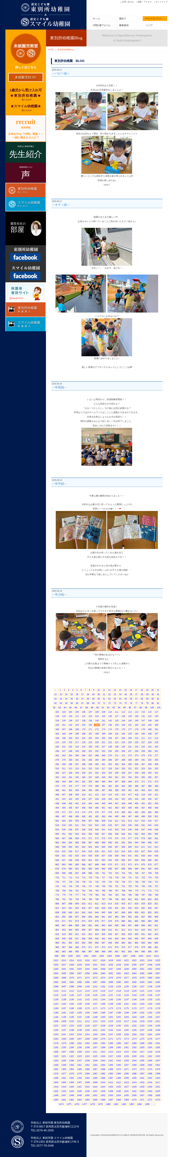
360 (70, 781)
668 (97, 864)
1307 (63, 1052)
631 (64, 855)
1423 (95, 1086)
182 (57, 733)
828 (97, 908)
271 (117, 755)
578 (136, 838)
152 (70, 725)
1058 (87, 973)
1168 (71, 1008)
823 (64, 908)
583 (64, 842)
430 (110, 799)
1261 (142, 1034)
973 (103, 947)
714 (83, 877)
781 (103, 895)
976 (123, 947)
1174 (118, 1008)
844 (97, 912)
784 (123, 895)
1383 (110, 1073)
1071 (79, 977)
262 (57, 755)
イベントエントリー (155, 18)
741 (156, 882)
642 (136, 855)
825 (77, 908)
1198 (87, 1017)
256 (123, 751)
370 (136, 781)
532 (150, 825)
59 (147, 698)
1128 (87, 995)
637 (103, 855)
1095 (157, 982)
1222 (56, 1025)
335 (117, 773)
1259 (126, 1034)
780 (97, 895)
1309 (79, 1052)
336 (123, 773)
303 (117, 764)
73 (115, 703)
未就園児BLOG (25, 77)
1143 (95, 999)
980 (150, 947)
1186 (102, 1012)
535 (64, 829)
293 (156, 760)
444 (97, 803)
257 (130, 751)
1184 (87, 1012)
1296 (87, 1047)
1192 (149, 1012)
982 (57, 951)
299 (90, 764)
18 (142, 690)
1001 (78, 956)
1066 (149, 973)
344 (70, 777)
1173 (110, 1008)
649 (77, 860)
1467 (110, 1099)
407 (64, 794)
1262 (149, 1034)
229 (156, 742)
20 (152, 690)
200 (70, 738)
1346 (149, 1060)
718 (110, 877)
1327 (110, 1056)
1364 (71, 1069)
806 (57, 903)
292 (150, 760)
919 (64, 934)
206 (110, 738)
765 (103, 890)
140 (97, 720)
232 (70, 746)
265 (77, 755)
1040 (56, 969)
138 (83, 720)
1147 (126, 999)
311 (64, 768)
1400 (134, 1078)
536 (70, 829)
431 (117, 799)
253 (103, 751)
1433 (63, 1091)
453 (156, 803)
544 (123, 829)
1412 (118, 1082)
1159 (110, 1004)
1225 (79, 1025)
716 (97, 877)
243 (143, 746)
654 (110, 860)
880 (123, 921)
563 (143, 834)
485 (156, 812)
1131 (110, 995)
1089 (110, 982)
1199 (95, 1017)
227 (143, 742)
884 (150, 921)
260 (150, 751)
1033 (110, 964)
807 (64, 903)
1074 (102, 977)
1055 (63, 973)
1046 (102, 969)
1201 (110, 1017)
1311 (95, 1052)
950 (57, 942)
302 (110, 764)
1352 (87, 1065)
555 (90, 834)
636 (97, 855)
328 (70, 773)
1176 (134, 1008)
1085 (79, 982)
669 (103, 864)
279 (64, 760)
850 (136, 912)
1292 (56, 1047)
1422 (87, 1086)
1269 (95, 1039)
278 (57, 760)
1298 (102, 1047)
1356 (118, 1065)
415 (117, 794)
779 (90, 895)
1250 (56, 1034)
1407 (79, 1082)
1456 (134, 1095)
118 (57, 716)
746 (83, 886)
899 (143, 925)
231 (64, 746)
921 (77, 934)
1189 (126, 1012)
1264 (56, 1039)
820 (150, 903)
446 (110, 803)
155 (90, 725)
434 (136, 799)
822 (57, 908)
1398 (118, 1078)
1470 (134, 1099)
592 (123, 842)
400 (123, 790)
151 (64, 725)
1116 (102, 991)
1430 (149, 1086)
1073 (95, 977)
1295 (79, 1047)
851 (143, 912)
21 (158, 690)
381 (103, 786)
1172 (102, 1008)
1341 (110, 1060)
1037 (142, 964)
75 (126, 703)
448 (123, 803)
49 (93, 698)
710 (57, 877)
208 (123, 738)
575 (117, 838)
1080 (149, 977)
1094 (149, 982)
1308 (71, 1052)
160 (123, 725)
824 (70, 908)
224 (123, 742)
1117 (110, 991)
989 (103, 951)
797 (103, 899)
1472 (149, 1099)
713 (77, 877)
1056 (71, 973)
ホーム (102, 18)
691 (143, 868)
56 (131, 698)
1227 (95, 1025)
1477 (84, 1104)
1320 (56, 1056)
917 (156, 930)
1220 (149, 1021)
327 (64, 773)
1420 (71, 1086)
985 (77, 951)
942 (110, 938)
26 (77, 694)
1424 (102, 1086)
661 (156, 860)
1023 (142, 960)
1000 (70, 956)
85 (70, 707)
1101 (95, 986)
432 (123, 799)
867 (143, 917)
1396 (102, 1078)
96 (130, 707)
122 (83, 716)
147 (143, 720)
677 (156, 864)
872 (70, 921)
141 (103, 720)
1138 (56, 999)
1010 (148, 956)
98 (140, 707)
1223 (63, 1025)
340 (150, 773)
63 (61, 703)
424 (70, 799)
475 (90, 812)
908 (97, 930)
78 (142, 703)
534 (57, 829)
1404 (56, 1082)
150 (57, 725)
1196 (71, 1017)
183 (64, 733)
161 (130, 725)
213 (156, 738)
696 (70, 873)
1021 (126, 960)
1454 (118, 1095)
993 (130, 951)
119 (64, 716)
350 (110, 777)
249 (77, 751)
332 (97, 773)
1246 (134, 1030)
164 (150, 725)
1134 (134, 995)
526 (110, 825)
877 (103, 921)
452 (150, 803)
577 (130, 838)
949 (156, 938)
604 (97, 847)
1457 (142, 1095)
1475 (69, 1104)
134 (57, 720)
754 (136, 886)
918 (57, 934)
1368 (102, 1069)
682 (83, 868)
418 (136, 794)
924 (97, 934)
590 (110, 842)
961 (130, 942)
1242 (102, 1030)
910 (110, 930)
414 (110, 794)
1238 (71, 1030)
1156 (87, 1004)
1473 (157, 1099)
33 (115, 694)
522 (83, 825)
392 (70, 790)
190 (110, 733)
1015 (79, 960)
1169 (79, 1008)
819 (143, 903)
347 (90, 777)
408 (70, 794)
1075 (110, 977)
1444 (149, 1091)
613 (156, 847)
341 (156, 773)
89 (92, 707)
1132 (118, 995)
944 (123, 938)
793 (77, 899)
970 (83, 947)
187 (90, 733)
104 (70, 712)
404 (150, 790)
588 (97, 842)
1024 (149, 960)
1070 (71, 977)
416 (123, 794)
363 (90, 781)
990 (110, 951)
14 (120, 690)
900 (150, 925)
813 (103, 903)
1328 (118, 1056)
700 (97, 873)
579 (143, 838)
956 (97, 942)
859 (90, 917)
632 (70, 855)
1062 (118, 973)
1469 (126, 1099)
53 (115, 698)
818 (136, 903)
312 (70, 768)
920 (70, 934)
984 (70, 951)
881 (130, 921)
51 (104, 698)
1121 (142, 991)
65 (71, 703)
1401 (142, 1078)
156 (97, 725)
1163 (142, 1004)
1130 (102, 995)
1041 (63, 969)
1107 (142, 986)
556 (97, 834)
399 (117, 790)
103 (64, 712)
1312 (102, 1052)
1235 (157, 1025)
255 (117, 751)
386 (136, 786)
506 (83, 820)
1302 (134, 1047)
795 (90, 899)
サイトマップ (161, 2)
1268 (87, 1039)
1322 (71, 1056)
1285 (110, 1043)
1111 (63, 991)
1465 (95, 1099)
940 (97, 938)
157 (103, 725)
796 (97, 899)
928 (123, 934)
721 (130, 877)
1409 (95, 1082)
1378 (71, 1073)
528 (123, 825)
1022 (134, 960)
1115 (95, 991)
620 (97, 851)
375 (64, 786)
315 (90, 768)
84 (65, 707)
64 (66, 703)
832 (123, 908)
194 (136, 733)
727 (64, 882)
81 (158, 703)
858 (83, 917)
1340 (102, 1060)
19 (147, 690)
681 (77, 868)
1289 (142, 1043)
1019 (110, 960)
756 (150, 886)
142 (110, 720)
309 (156, 764)
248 (70, 751)
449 (130, 803)
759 (64, 890)
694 (57, 873)
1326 (102, 1056)
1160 (118, 1004)
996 (150, 951)
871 (64, 921)
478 (110, 812)
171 (90, 729)
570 (83, 838)
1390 (56, 1078)
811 (90, 903)
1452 (102, 1095)
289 (130, 760)
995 (143, 951)
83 (59, 707)
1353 (95, 1065)
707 (143, 873)
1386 (134, 1073)
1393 (79, 1078)
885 (156, 921)
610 (136, 847)
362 (83, 781)
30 (98, 694)
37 (136, 694)
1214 (102, 1021)
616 (70, 851)
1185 (95, 1012)
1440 (118, 1091)
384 (123, 786)
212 (150, 738)
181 (156, 729)
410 (83, 794)
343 (64, 777)
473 (77, 812)
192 (123, 733)
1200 (102, 1017)
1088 (102, 982)
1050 (134, 969)
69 (93, 703)
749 (103, 886)
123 (90, 716)
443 (90, 803)
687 (117, 868)
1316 (134, 1052)
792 (70, 899)
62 (55, 703)
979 (143, 947)
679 (64, 868)
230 (57, 746)
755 (143, 886)
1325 (95, 1056)
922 (83, 934)
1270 (102, 1039)
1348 (56, 1065)
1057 (79, 973)
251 (90, 751)
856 (70, 917)
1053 (157, 969)
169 (77, 729)
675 (143, 864)
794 (83, 899)
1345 (142, 1060)
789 (156, 895)
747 (90, 886)
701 (103, 873)
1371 (126, 1069)
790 (57, 899)
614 (57, 851)
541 (103, 829)
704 (123, 873)
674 (136, 864)
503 (64, 820)
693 (156, 868)
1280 (71, 1043)
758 (57, 890)
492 (97, 816)
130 (136, 716)
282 (83, 760)
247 (64, 751)
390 (57, 790)
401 (130, 790)
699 (90, 873)
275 (143, 755)
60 (152, 698)
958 (110, 942)
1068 (56, 977)
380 (97, 786)
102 (57, 712)
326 (57, 773)
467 (143, 807)
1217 (126, 1021)
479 (117, 812)
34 (120, 694)
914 (136, 930)
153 (77, 725)
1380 (87, 1073)
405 (156, 790)
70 (98, 703)
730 (83, 882)
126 (110, 716)
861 (103, 917)
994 (136, 951)
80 (152, 703)
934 (57, 938)
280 (70, 760)
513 (130, 820)
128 (123, 716)
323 (143, 768)
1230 (118, 1025)
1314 (118, 1052)
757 (156, 886)
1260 (134, 1034)
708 (150, 873)
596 (150, 842)
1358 (134, 1065)
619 (90, 851)
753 (130, 886)
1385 (126, 1073)
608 (123, 847)
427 (90, 799)
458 (83, 807)
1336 (71, 1060)
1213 (95, 1021)
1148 (134, 999)
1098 (71, 986)
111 (117, 712)
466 (136, 807)
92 (108, 707)
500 (150, 816)
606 (110, 847)
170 (83, 729)
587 (90, 842)
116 (150, 712)
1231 (126, 1025)
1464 (87, 1099)
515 (143, 820)
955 (90, 942)
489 (77, 816)
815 (117, 903)
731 (90, 882)
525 (103, 825)
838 (57, 912)
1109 (157, 986)
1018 (102, 960)
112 (123, 712)
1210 (71, 1021)
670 (110, 864)
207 (117, 738)
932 (150, 934)
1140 (71, 999)
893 (103, 925)
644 (150, 855)
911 (117, 930)
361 (77, 781)
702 (110, 873)
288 (123, 760)
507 (90, 820)
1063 (126, 973)
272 (123, 755)
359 (64, 781)
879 (117, 921)
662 (57, 864)
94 (119, 707)
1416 (149, 1082)
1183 (79, 1012)
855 (64, 917)
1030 (87, 964)
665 (77, 864)
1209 (63, 1021)
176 (123, 729)
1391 (63, 1078)
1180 (56, 1012)
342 (57, 777)
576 (123, 838)
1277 (157, 1039)
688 (123, 868)
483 (143, 812)
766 (110, 890)
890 (83, 925)
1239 (79, 1030)
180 (150, 729)
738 (136, 882)
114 (136, 712)
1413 (126, 1082)
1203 (126, 1017)
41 (158, 694)
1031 (95, 964)
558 (110, 834)
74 (120, 703)
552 (70, 834)
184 (70, 733)
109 (103, 712)
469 (156, 807)
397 (103, 790)
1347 (157, 1060)
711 (64, 877)
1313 (110, 1052)
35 (126, 694)
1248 (149, 1030)
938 (83, 938)
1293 (63, 1047)
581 (156, 838)
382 (110, 786)
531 (143, 825)
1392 (71, 1078)
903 (64, 930)
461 (103, 807)
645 (156, 855)
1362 (56, 1069)
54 (120, 698)
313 (77, 768)
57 (136, 698)
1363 (63, 1069)
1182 (71, 1012)
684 (97, 868)
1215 (110, 1021)
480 (123, 812)
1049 (126, 969)
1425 (110, 1086)
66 (77, 703)
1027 (63, 964)
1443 (142, 1091)
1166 (56, 1008)
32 (109, 694)
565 (156, 834)
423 (64, 799)
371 (143, 781)
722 (136, 877)
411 (90, 794)
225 (130, 742)
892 (97, 925)
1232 (134, 1025)
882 (136, 921)
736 (123, 882)
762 (83, 890)
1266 (71, 1039)
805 (156, 899)
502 (57, 820)
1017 (95, 960)
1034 (118, 964)
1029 (79, 964)
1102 (102, 986)
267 (90, 755)
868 (150, 917)
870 (57, 921)
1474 (61, 1104)
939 (90, 938)
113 (130, 712)
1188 (118, 1012)
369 (130, 781)
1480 (108, 1104)
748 (97, 886)
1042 (71, 969)
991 (117, 951)
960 (123, 942)
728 (70, 882)
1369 (110, 1069)
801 (130, 899)
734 (110, 882)
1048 (118, 969)
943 (117, 938)
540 (97, 829)
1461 (63, 1099)
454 (57, 807)
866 (136, 917)
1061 (110, 973)
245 (156, 746)
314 (83, 768)
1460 (56, 1099)
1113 (79, 991)
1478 (92, 1104)
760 (70, 890)
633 (77, 855)
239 (117, 746)
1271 (110, 1039)
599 (64, 847)
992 (123, 951)
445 (103, 803)
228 (150, 742)
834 (136, 908)
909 (103, 930)
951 (64, 942)
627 (143, 851)
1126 (71, 995)
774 (57, 895)
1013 (63, 960)
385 (130, 786)
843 (90, 912)
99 (146, 707)
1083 (63, 982)
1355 (110, 1065)
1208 (56, 1021)
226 (136, 742)
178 (136, 729)
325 (156, 768)
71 (104, 703)
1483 (131, 1104)
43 (61, 698)
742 (57, 886)
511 (117, 820)
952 (70, 942)
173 (103, 729)
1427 (126, 1086)
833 (130, 908)
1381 (95, 1073)
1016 (87, 960)
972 (97, 947)
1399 (126, 1078)
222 (110, 742)
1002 (86, 956)
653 (103, 860)
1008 (133, 956)
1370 (118, 1069)
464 (123, 807)
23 (61, 694)
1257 (110, 1034)
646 (57, 860)
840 (70, 912)
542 (110, 829)
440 (70, 803)
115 (143, 712)
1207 (157, 1017)
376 (70, 786)
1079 (142, 977)
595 (143, 842)
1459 (157, 1095)
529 (130, 825)
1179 (157, 1008)
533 (156, 825)
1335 (63, 1060)
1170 (87, 1008)
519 (64, 825)
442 (83, 803)
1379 (79, 1073)
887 (64, 925)
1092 (134, 982)
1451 (95, 1095)
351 (117, 777)
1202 (118, 1017)
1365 (79, 1069)
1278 (56, 1043)
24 (66, 694)
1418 (56, 1086)
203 (90, 738)
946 (136, 938)
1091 (126, 982)
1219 (142, 1021)
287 (117, 760)
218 (83, 742)
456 (70, 807)
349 (103, 777)
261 (156, 751)
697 (77, 873)
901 (156, 925)
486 (57, 816)
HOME (51, 49)
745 (77, 886)
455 (64, 807)
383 (117, 786)
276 (150, 755)
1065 (142, 973)
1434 (71, 1091)
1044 (87, 969)
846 (110, 912)
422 (57, 799)
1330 (134, 1056)
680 (70, 868)
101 (158, 707)
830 (110, 908)
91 (103, 707)
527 (117, 825)
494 (110, 816)
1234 (149, 1025)
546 (136, 829)
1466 (102, 1099)
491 (90, 816)
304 (123, 764)
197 (156, 733)
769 (130, 890)
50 (98, 698)
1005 (109, 956)
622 (110, 851)
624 (123, 851)
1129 (95, 995)
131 (143, 716)
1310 (87, 1052)
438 (57, 803)
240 (123, 746)
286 (110, 760)
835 (143, 908)
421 (156, 794)
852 (150, 912)
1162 (134, 1004)
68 (88, 703)
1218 (134, 1021)
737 (130, 882)
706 (136, 873)
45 (71, 698)
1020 (118, 960)
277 (156, 755)
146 (136, 720)
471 (64, 812)
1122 (149, 991)
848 (123, 912)
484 (150, 812)
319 (117, 768)
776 (70, 895)
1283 (95, 1043)
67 (82, 703)
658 (136, 860)
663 (64, 864)
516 (150, 820)
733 (103, 882)
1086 (87, 982)
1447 (63, 1095)
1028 (71, 964)
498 (136, 816)
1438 (102, 1091)
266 (83, 755)
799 (117, 899)
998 (56, 956)
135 (64, 720)
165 (156, 725)
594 (136, 842)
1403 (157, 1078)
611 (143, 847)
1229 (110, 1025)
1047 (110, 969)
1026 (56, 964)
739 (143, 882)
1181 (63, 1012)
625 (130, 851)
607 (117, 847)
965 (156, 942)
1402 (149, 1078)
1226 (87, 1025)
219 (90, 742)
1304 (149, 1047)
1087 (95, 982)
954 (83, 942)
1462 (71, 1099)
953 (77, 942)
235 (90, 746)
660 (150, 860)
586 (83, 842)
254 (110, 751)
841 (77, 912)
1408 (87, 1082)
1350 (71, 1065)
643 (143, 855)
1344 (134, 1060)
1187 (110, 1012)
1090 (118, 982)
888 (70, 925)
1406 (71, 1082)
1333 (157, 1056)
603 (90, 847)
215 (64, 742)
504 (70, 820)
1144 (102, 999)
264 (70, 755)
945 (130, 938)
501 (156, 816)
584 (70, 842)
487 (64, 816)
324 (150, 768)
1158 (102, 1004)
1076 (118, 977)
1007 (125, 956)
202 (83, 738)
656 (123, 860)
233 (77, 746)
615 (64, 851)
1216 (118, 1021)
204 (97, 738)
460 (97, 807)
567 (64, 838)
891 (90, 925)
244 (150, 746)
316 (97, 768)
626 (136, 851)
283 (90, 760)
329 (77, 773)
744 (70, 886)
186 (83, 733)
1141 (79, 999)
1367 (95, 1069)
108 (97, 712)
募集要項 (128, 25)
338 (136, 773)
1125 (63, 995)
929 (130, 934)
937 (77, 938)
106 (83, 712)
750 (110, 886)
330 (83, 773)
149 (156, 720)
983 (64, 951)
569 (77, 838)
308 (150, 764)
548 (150, 829)
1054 (56, 973)
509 (103, 820)
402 (136, 790)
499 (143, 816)
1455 (126, 1095)
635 (90, 855)
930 (136, 934)
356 (150, 777)
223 (117, 742)
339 (143, 773)
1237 (63, 1030)
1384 (118, 1073)
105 (77, 712)
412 (97, 794)
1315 (126, 1052)
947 (143, 938)
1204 (134, 1017)
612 (150, 847)
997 (156, 951)
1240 (87, 1030)
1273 (126, 1039)
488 (70, 816)
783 (117, 895)
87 (81, 707)
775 (64, 895)
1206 (149, 1017)
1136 (149, 995)
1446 (56, 1095)
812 (97, 903)
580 (150, 838)
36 (131, 694)
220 (97, 742)
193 (130, 733)
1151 (157, 999)
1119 (126, 991)
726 (57, 882)
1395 (95, 1078)
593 (130, 842)
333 (103, 773)
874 (83, 921)
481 (130, 812)
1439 (110, 1091)
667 (90, 864)
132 (150, 716)
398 (110, 790)
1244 (118, 1030)
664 (70, 864)
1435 (79, 1091)
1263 (157, 1034)
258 (136, 751)
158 (110, 725)
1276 (149, 1039)
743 (64, 886)
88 (86, 707)
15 (125, 690)
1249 (157, 1030)
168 (70, 729)
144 (123, 720)
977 (130, 947)
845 (103, 912)
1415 (142, 1082)
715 (90, 877)
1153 (63, 1004)
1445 (157, 1091)
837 (156, 908)
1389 (157, 1073)
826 (83, 908)
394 (83, 790)
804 (150, 899)
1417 (157, 1082)
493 (103, 816)
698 (83, 873)
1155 (79, 1004)
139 (90, 720)
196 (150, 733)
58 (142, 698)
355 (143, 777)
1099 (79, 986)
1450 (87, 1095)
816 (123, 903)
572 (97, 838)
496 (123, 816)
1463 (79, 1099)
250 (83, 751)
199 (64, 738)
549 (156, 829)
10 (98, 690)
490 (83, 816)
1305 (157, 1047)
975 (117, 947)
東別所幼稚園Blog (66, 50)
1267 (79, 1039)
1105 (126, 986)
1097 (63, 986)
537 (77, 829)
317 (103, 768)
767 (117, 890)
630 (57, 855)
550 (57, 834)
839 (64, 912)
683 (90, 868)
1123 (157, 991)
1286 (118, 1043)
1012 (56, 960)
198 (57, 738)
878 (110, 921)
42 (55, 698)
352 (123, 777)
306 (136, 764)
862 (110, 917)
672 (123, 864)
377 (77, 786)
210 (136, 738)
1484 (139, 1104)
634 (83, 855)
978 (136, 947)
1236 (56, 1030)
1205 (142, 1017)
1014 (71, 960)
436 (150, 799)
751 (117, 886)
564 (150, 834)
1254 (87, 1034)
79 (147, 703)
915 (143, 930)
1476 (76, 1104)
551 (64, 834)
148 (150, 720)
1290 (149, 1043)
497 (130, 816)
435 (143, 799)
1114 (87, 991)
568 (70, 838)
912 (123, 930)
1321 (63, 1056)
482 (136, 812)
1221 (157, 1021)
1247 (142, 1030)
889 (77, 925)
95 (124, 707)
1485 (147, 1104)
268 (97, 755)
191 (117, 733)
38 (142, 694)
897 (130, 925)
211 (143, 738)
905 (77, 930)
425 (77, 799)
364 (97, 781)
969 (77, 947)
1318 (149, 1052)
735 (117, 882)
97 (135, 707)
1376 (56, 1073)
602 (83, 847)
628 (150, 851)
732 (97, 882)
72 (109, 703)
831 (117, 908)
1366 (87, 1069)
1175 (126, 1008)
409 (77, 794)
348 (97, 777)
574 (110, 838)
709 (156, 873)
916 (150, 930)
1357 (126, 1065)
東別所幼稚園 (86, 15)
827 (90, 908)
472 (70, 812)
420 (150, 794)
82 (54, 707)
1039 (157, 964)
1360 (149, 1065)
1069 (63, 977)
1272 (118, 1039)
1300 (118, 1047)
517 (156, 820)
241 (130, 746)
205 (103, 738)
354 (136, 777)
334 (110, 773)
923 (90, 934)
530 (136, 825)
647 (64, 860)
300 (97, 764)
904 (70, 930)
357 (156, 777)
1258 (118, 1034)
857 (77, 917)
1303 (142, 1047)
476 (97, 812)
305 (130, 764)
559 (117, 834)
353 (130, 777)
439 (64, 803)
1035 (126, 964)
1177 (142, 1008)
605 (103, 847)
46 (77, 698)
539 (90, 829)
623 (117, 851)
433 (130, 799)
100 (152, 707)
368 (123, 781)
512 (123, 820)
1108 (149, 986)
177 (130, 729)
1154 (71, 1004)
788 (150, 895)
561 (130, 834)
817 (130, 903)
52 (109, 698)
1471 (142, 1099)
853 (156, 912)
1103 (110, 986)
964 (150, 942)
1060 (102, 973)
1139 (63, 999)
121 (77, 716)
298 (83, 764)
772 (150, 890)
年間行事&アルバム (102, 25)
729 (77, 882)
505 (77, 820)
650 (83, 860)
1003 (93, 956)
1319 (157, 1052)
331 (90, 773)
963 (143, 942)
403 (143, 790)
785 (130, 895)
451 (143, 803)
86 (76, 707)
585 (77, 842)
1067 (157, 973)
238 (110, 746)
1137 (157, 995)
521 (77, 825)
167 (64, 729)
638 (110, 855)
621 (103, 851)
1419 (63, 1086)
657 (130, 860)
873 (77, 921)
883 (143, 921)
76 (131, 703)
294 (57, 764)
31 (104, 694)
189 (103, 733)
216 (70, 742)
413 (103, 794)
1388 (149, 1073)
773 (156, 890)
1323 (79, 1056)
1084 (71, 982)
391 (64, 790)
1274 (134, 1039)
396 (97, 790)
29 (93, 694)
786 (136, 895)
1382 (102, 1073)
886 (57, 925)
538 (83, 829)
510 (110, 820)
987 (90, 951)
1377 (63, 1073)
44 (66, 698)
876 (97, 921)
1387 (142, 1073)
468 (150, 807)
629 (156, 851)
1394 (87, 1078)
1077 (126, 977)
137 (77, 720)
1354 (102, 1065)
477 (103, 812)
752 (123, 886)
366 (110, 781)
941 (103, 938)
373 (156, 781)
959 (117, 942)
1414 (134, 1082)
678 (57, 868)
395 (90, 790)
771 (143, 890)
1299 (110, 1047)
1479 (100, 1104)
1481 (116, 1104)
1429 (142, 1086)
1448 (71, 1095)
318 (110, 768)
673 (130, 864)
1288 (134, 1043)
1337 (79, 1060)
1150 (149, 999)
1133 (126, 995)
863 (117, 917)
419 (143, 794)
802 (136, 899)
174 (110, 729)
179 (143, 729)
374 (57, 786)
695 (64, 873)
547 (143, 829)
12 (109, 690)
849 (130, 912)
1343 (126, 1060)
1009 (140, 956)
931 (143, 934)
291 (143, 760)
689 (130, 868)
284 (97, 760)
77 (136, 703)
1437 (95, 1091)
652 (97, 860)
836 (150, 908)
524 (97, 825)
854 (57, 917)
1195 (63, 1017)
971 (90, 947)
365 (103, 781)
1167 (63, 1008)
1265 (63, 1039)
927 (117, 934)
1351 (79, 1065)
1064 (134, 973)
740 (150, 882)
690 (136, 868)
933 (156, 934)
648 (70, 860)
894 (110, 925)
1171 (95, 1008)
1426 (118, 1086)
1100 (87, 986)
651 (90, 860)
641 (130, 855)
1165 (157, 1004)
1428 (134, 1086)
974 (110, 947)
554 (83, 834)
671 (117, 864)
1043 (79, 969)
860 (97, 917)
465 (130, 807)
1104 (118, 986)
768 (123, 890)
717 (103, 877)
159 (117, 725)
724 (150, 877)
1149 (142, 999)
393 (77, 790)
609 (130, 847)
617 (77, 851)
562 (136, 834)
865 (130, 917)
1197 (79, 1017)
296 (70, 764)
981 (156, 947)
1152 (56, 1004)
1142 (87, 999)
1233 (142, 1025)
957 (103, 942)
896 (123, 925)
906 (83, 930)
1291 (157, 1043)
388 (150, 786)
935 (64, 938)
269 (103, 755)
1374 (149, 1069)
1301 (126, 1047)
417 (130, 794)
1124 (56, 995)
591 (117, 842)
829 (103, 908)
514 (136, 820)
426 (83, 799)
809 (77, 903)
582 (57, 842)
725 (156, 877)
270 (110, 755)
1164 (149, 1004)
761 (77, 890)
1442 (134, 1091)
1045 (95, 969)
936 (70, 938)
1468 (118, 1099)
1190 (134, 1012)
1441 (126, 1091)
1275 (142, 1039)
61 (158, 698)
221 (103, 742)
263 (64, 755)
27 (82, 694)
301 (103, 764)
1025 (157, 960)
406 (57, 794)
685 (103, 868)
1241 (95, 1030)
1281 (79, 1043)
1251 (63, 1034)
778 (83, 895)
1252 (71, 1034)
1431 (157, 1086)
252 (97, 751)
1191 (142, 1012)
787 (143, 895)
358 (57, 781)
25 (71, 694)
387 (143, 786)
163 (143, 725)
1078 (134, 977)
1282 (87, 1043)
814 (110, 903)
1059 (95, 973)
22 (55, 694)
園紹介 (128, 18)
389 (156, 786)
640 (123, 855)
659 (143, 860)
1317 (142, 1052)
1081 (157, 977)
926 (110, 934)
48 (88, 698)
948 (150, 938)
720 (123, 877)
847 (117, 912)
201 (77, 738)
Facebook (25, 254)
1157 (95, 1004)
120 (70, 716)
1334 (56, 1060)
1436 (87, 1091)
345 (77, 777)
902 (57, 930)
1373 (142, 1069)
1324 (87, 1056)
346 (83, 777)
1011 (156, 956)
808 (70, 903)
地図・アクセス (145, 2)
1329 (126, 1056)
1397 (110, 1078)
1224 (71, 1025)
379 (90, 786)
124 (97, 716)
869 (156, 917)
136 (70, 720)
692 (150, 868)
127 (117, 716)
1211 (79, 1021)
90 (97, 707)
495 (117, 816)
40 (152, 694)
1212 (87, 1021)
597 (156, 842)
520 (70, 825)
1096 (56, 986)
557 (103, 834)
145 (130, 720)
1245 (126, 1030)
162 (136, 725)
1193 (157, 1012)
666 (83, 864)
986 (83, 951)
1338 (87, 1060)
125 (103, 716)
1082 (56, 982)
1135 (142, 995)
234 (83, 746)
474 (83, 812)
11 (104, 690)
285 (103, 760)
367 (117, 781)
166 (57, 729)
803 (143, 899)
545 (130, 829)
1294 (71, 1047)
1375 (157, 1069)
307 (143, 764)
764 (97, 890)
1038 (149, 964)
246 (57, 751)
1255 (95, 1034)
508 (97, 820)
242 (136, 746)
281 (77, 760)
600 (70, 847)
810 (83, 903)
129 (130, 716)
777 (77, 895)
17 (136, 690)
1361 (157, 1065)
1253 (79, 1034)
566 (57, 838)
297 (77, 764)
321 (130, 768)
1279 (63, 1043)
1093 (142, 982)
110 (110, 712)
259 (143, 751)
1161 (126, 1004)
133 (156, 716)
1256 (102, 1034)
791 (64, 899)
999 (63, 956)
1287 (126, 1043)
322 (136, 768)
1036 (134, 964)
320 (123, 768)
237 (103, 746)
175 (117, 729)
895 (117, 925)
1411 (110, 1082)
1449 (79, 1095)
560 (123, 834)
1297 (95, 1047)
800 (123, 899)
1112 (71, 991)
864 (123, 917)
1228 (102, 1025)
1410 (102, 1082)
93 (114, 707)
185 (77, 733)
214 (57, 742)
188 (97, 733)
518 (57, 825)
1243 (110, 1030)
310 (57, 768)
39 (147, 694)
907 (90, 930)
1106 (134, 986)
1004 (101, 956)
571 (90, 838)
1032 (102, 964)
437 (156, 799)
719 (117, 877)
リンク (155, 25)
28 (88, 694)
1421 (79, 1086)
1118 (118, 991)
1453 (110, 1095)
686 (110, 868)
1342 (118, 1060)
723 (143, 877)
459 (90, 807)
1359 (142, 1065)
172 (97, 729)
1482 (123, 1104)
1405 (63, 1082)
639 (117, 855)
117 (156, 712)
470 (57, 812)
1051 (142, 969)
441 (77, 803)
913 (130, 930)
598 (57, 847)
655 (117, 860)
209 (130, 738)
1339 (95, 1060)
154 (83, 725)
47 (82, 698)
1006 (117, 956)
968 (70, 947)
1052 (149, 969)
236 (97, 746)
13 (115, 690)
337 (130, 773)
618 (83, 851)
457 (77, 807)
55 (126, 698)
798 (110, 899)
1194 (56, 1017)
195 (143, 733)
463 (117, 807)
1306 (56, 1052)
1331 (142, 1056)
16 (131, 690)
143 (117, 720)
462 (110, 807)
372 (150, 781)
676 (150, 864)
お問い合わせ (128, 2)
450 (136, 803)
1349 (63, 1065)
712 (70, 877)
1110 (56, 991)
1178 (149, 1008)
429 (103, 799)
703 (117, 873)
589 (103, 842)
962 (136, 942)
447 (117, 803)
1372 (134, 1069)
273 (130, 755)
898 (136, 925)
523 (90, 825)
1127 (79, 995)
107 (90, 712)
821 (156, 903)
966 (57, 947)
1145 (110, 999)
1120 (134, 991)
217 (77, 742)
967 (64, 947)
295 (64, 764)
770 (136, 890)
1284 (102, 1043)
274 (136, 755)
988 (97, 951)
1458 (149, 1095)
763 (90, 890)
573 (103, 838)
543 (117, 829)
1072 (87, 977)
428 (97, 799)
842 (83, 912)
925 (103, 934)
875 (90, 921)
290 (136, 760)
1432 (56, 1091)
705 (130, 873)
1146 (118, 999)
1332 (149, 1056)
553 (77, 834)
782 (110, 895)
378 (83, 786)
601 (77, 847)
